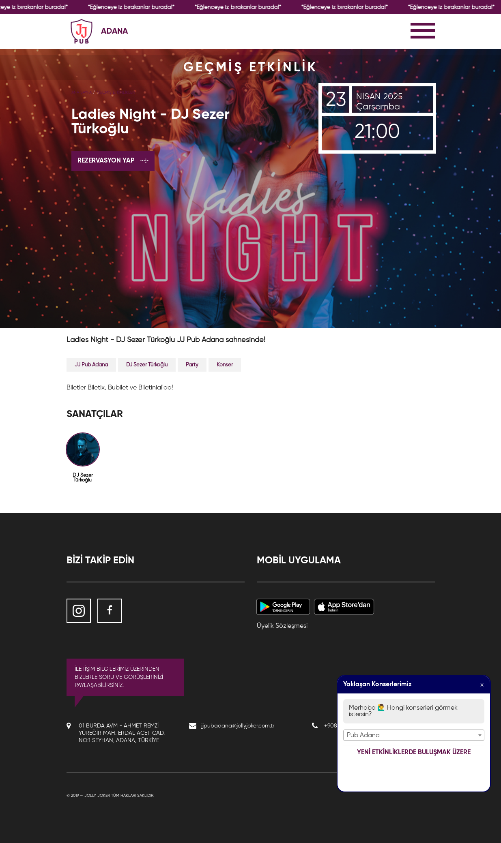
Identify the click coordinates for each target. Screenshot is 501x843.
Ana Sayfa (81, 92)
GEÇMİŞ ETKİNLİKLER (116, 92)
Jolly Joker (97, 796)
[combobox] (413, 735)
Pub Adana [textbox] (363, 735)
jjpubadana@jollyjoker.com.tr (237, 726)
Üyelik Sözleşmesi (282, 626)
